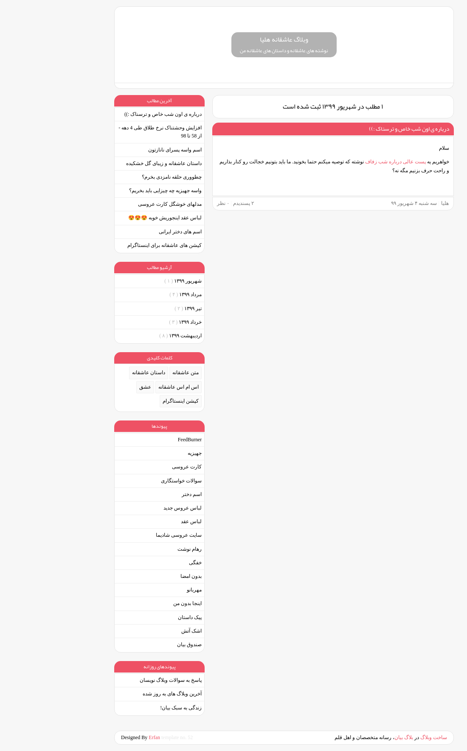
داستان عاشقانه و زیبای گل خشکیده (113, 163)
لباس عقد (140, 521)
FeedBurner (139, 440)
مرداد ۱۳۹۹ (135, 294)
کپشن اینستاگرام (130, 401)
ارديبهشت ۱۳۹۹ (130, 336)
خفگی (144, 563)
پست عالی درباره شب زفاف (346, 162)
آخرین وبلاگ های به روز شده (121, 694)
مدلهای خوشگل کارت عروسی (119, 204)
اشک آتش (141, 631)
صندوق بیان (139, 644)
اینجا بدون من (137, 603)
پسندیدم (193, 203)
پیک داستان (139, 617)
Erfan (104, 737)
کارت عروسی (136, 467)
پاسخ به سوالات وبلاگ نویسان (120, 680)
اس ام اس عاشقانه (128, 387)
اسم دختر (141, 494)
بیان (348, 737)
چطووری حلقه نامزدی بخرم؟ (121, 177)
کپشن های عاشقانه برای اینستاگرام (114, 245)
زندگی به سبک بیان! (130, 708)
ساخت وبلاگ (383, 737)
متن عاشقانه (135, 373)
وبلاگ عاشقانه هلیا (233, 39)
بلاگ (358, 737)
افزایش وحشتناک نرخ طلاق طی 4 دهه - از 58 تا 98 (109, 132)
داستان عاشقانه (98, 373)
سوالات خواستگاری (130, 481)
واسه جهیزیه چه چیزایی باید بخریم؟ (115, 190)
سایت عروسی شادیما (128, 535)
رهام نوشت (139, 549)
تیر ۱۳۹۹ (137, 308)
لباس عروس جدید (132, 508)
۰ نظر (172, 203)
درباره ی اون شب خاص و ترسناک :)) (358, 129)
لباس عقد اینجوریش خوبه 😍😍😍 (114, 218)
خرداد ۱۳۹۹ (134, 322)
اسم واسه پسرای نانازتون (124, 150)
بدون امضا (140, 576)
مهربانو (143, 590)
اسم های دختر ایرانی (129, 232)
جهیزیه (144, 453)
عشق (95, 387)
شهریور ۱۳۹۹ (132, 281)
